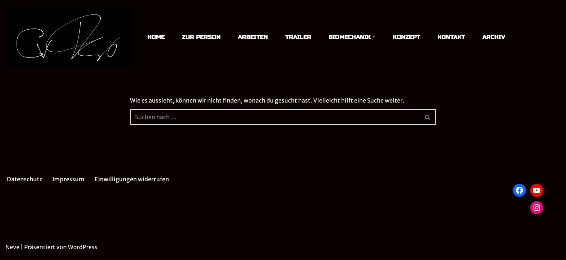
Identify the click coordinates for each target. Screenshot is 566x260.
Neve (12, 247)
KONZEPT (406, 37)
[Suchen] (275, 117)
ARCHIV (493, 37)
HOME (156, 37)
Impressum (68, 179)
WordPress (82, 247)
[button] (374, 36)
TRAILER (298, 37)
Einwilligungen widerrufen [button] (132, 179)
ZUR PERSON (201, 37)
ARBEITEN (253, 37)
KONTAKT (451, 37)
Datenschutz (24, 179)
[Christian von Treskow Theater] (68, 37)
